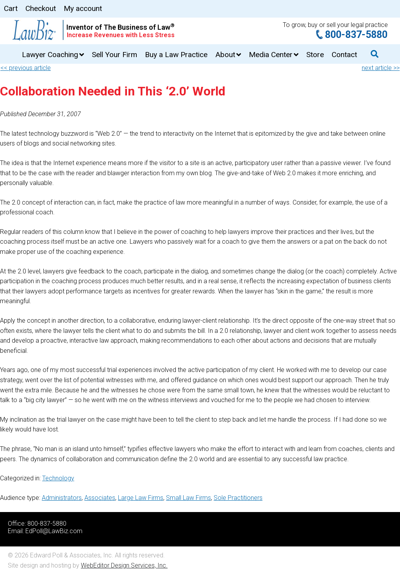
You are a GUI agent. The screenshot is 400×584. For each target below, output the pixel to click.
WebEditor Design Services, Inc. (124, 565)
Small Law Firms (188, 497)
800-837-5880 (356, 34)
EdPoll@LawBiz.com (53, 531)
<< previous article (25, 68)
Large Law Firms (140, 497)
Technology (58, 478)
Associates (99, 497)
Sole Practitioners (238, 497)
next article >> (381, 68)
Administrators (62, 497)
